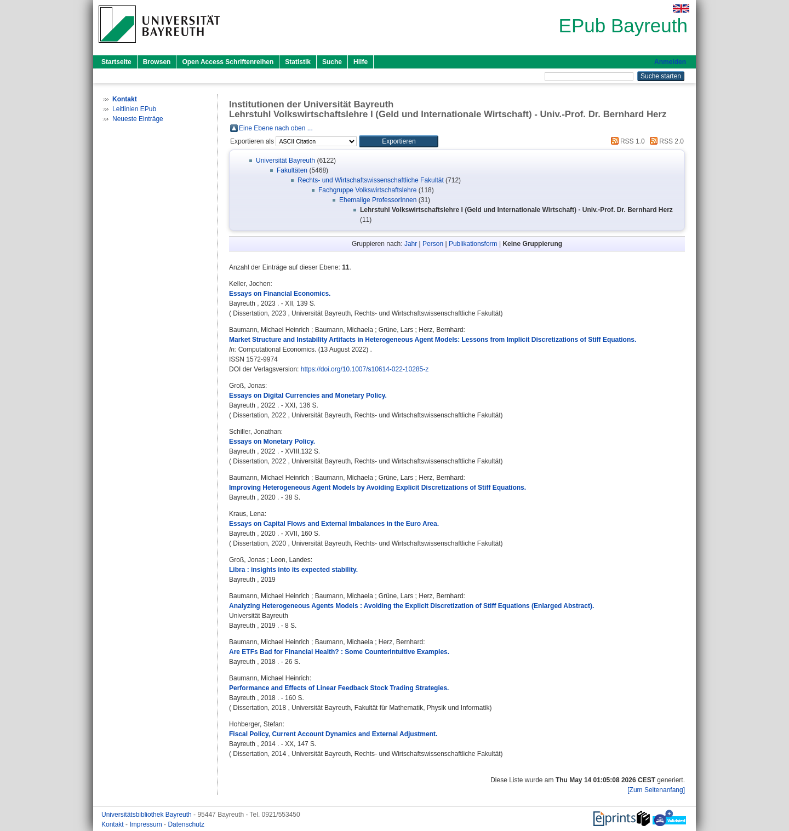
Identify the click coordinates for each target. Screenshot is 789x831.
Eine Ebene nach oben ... (276, 128)
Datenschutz (186, 824)
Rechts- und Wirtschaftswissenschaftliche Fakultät (371, 180)
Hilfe (360, 62)
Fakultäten (292, 170)
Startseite (116, 62)
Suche (332, 62)
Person (432, 244)
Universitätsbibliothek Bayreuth (147, 814)
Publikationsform (473, 244)
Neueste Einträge (137, 119)
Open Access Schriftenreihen (227, 62)
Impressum (146, 824)
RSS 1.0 (626, 141)
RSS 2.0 (665, 141)
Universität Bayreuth (285, 160)
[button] (398, 141)
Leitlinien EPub (134, 109)
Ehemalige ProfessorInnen (377, 200)
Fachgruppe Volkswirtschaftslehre (367, 190)
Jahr (410, 244)
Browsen (157, 62)
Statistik (298, 62)
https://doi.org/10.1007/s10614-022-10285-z (365, 369)
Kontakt (113, 824)
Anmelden (670, 62)
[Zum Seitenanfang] (656, 790)
